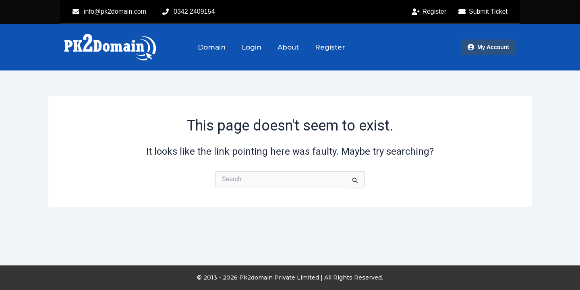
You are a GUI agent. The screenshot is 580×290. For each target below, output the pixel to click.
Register (330, 47)
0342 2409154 (194, 11)
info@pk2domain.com (115, 11)
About (288, 47)
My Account (488, 47)
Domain (212, 47)
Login (251, 47)
